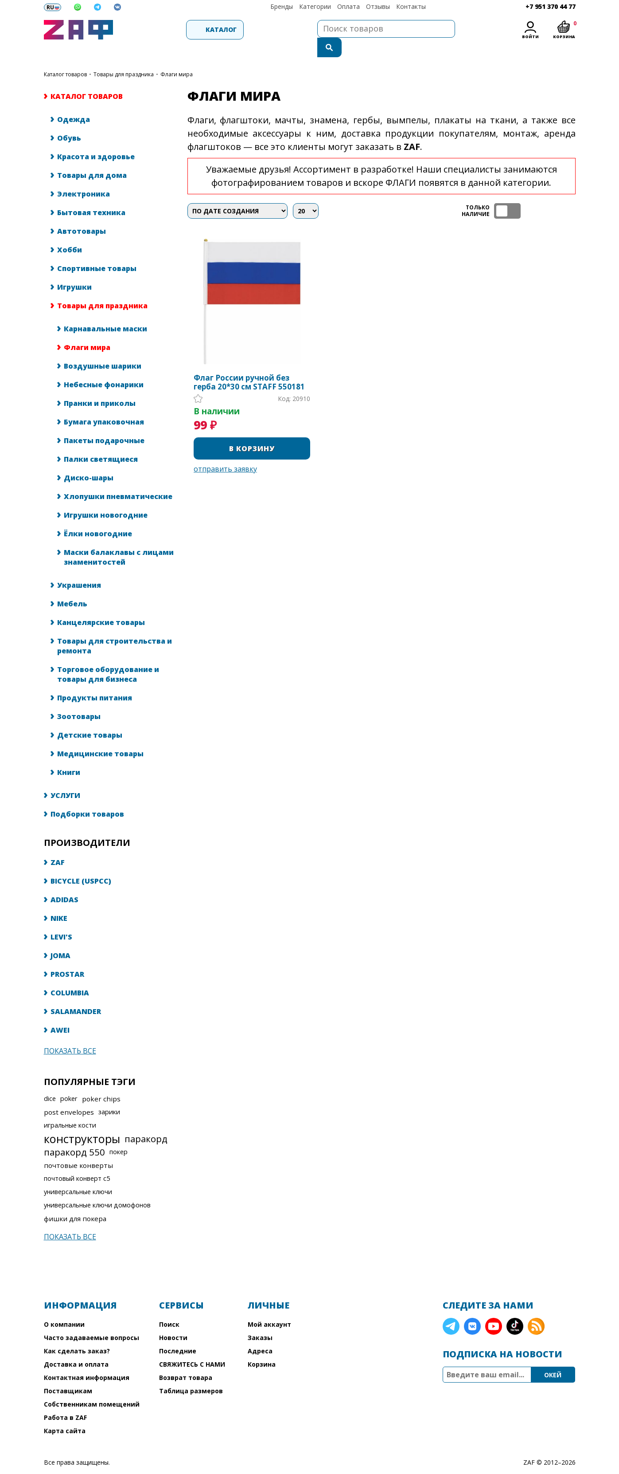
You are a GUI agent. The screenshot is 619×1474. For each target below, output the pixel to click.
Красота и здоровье (96, 139)
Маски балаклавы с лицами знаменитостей (119, 539)
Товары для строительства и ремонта (114, 628)
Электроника (83, 176)
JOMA (60, 938)
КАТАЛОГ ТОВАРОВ (65, 56)
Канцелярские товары (101, 604)
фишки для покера (75, 1200)
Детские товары (89, 717)
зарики (109, 1094)
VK (472, 1308)
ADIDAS (64, 882)
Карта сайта (65, 1413)
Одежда (73, 101)
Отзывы (378, 6)
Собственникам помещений (92, 1386)
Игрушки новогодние (106, 497)
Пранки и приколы (100, 385)
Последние (177, 1333)
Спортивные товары (96, 250)
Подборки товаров (87, 796)
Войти (530, 36)
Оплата (348, 6)
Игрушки (74, 269)
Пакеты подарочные (104, 423)
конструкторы (82, 1121)
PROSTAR (67, 956)
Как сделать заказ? (77, 1333)
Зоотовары (79, 699)
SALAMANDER (76, 993)
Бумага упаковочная (104, 404)
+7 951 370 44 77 (551, 6)
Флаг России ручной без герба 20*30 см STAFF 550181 (249, 364)
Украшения (79, 567)
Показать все (70, 1033)
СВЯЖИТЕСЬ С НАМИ (192, 1346)
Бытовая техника (91, 195)
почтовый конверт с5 (77, 1160)
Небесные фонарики (104, 367)
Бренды (281, 6)
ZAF (58, 844)
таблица (547, 193)
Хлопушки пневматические (118, 478)
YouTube (493, 1308)
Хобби (69, 232)
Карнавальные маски (105, 311)
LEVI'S (61, 919)
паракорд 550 (74, 1134)
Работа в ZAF (65, 1399)
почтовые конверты (78, 1147)
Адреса (260, 1333)
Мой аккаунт (269, 1306)
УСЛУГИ (65, 777)
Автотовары (81, 213)
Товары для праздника (123, 56)
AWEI (60, 1012)
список (568, 193)
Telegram (451, 1308)
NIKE (59, 900)
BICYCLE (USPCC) (81, 863)
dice (50, 1081)
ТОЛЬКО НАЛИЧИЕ (507, 193)
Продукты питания (94, 680)
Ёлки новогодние (98, 516)
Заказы (260, 1320)
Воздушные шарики (102, 348)
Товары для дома (92, 157)
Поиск (169, 1306)
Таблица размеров (191, 1373)
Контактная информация (86, 1360)
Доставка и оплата (76, 1346)
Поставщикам (68, 1373)
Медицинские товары (100, 736)
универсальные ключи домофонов (97, 1187)
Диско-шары (88, 460)
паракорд (146, 1121)
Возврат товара (185, 1360)
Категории (315, 6)
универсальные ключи (78, 1174)
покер (118, 1134)
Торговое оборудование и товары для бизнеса (108, 656)
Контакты (411, 6)
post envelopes (69, 1094)
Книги (68, 754)
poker (69, 1081)
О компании (64, 1306)
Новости (173, 1320)
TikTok (514, 1308)
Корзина (262, 1346)
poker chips (101, 1081)
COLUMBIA (70, 975)
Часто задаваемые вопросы (91, 1320)
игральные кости (70, 1107)
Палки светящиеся (101, 441)
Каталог (166, 29)
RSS (536, 1308)
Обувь (69, 120)
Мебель (72, 586)
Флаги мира (87, 329)
